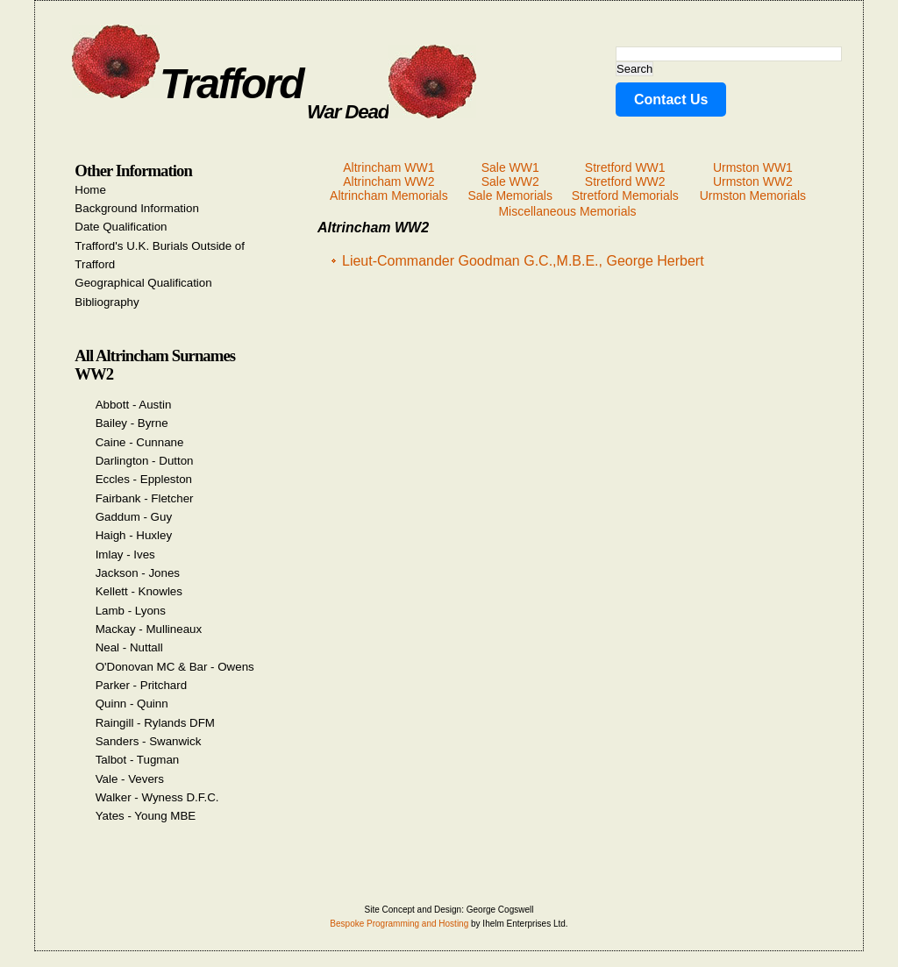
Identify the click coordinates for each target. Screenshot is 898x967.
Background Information (137, 208)
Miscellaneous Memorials (567, 211)
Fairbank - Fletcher (145, 498)
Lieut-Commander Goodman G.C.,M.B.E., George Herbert (523, 260)
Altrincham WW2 (388, 181)
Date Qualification (121, 226)
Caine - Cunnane (140, 442)
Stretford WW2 (625, 181)
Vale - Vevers (130, 779)
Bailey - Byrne (132, 423)
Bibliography (107, 302)
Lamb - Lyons (131, 610)
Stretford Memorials (625, 195)
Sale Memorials (509, 195)
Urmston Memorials (753, 195)
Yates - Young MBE (146, 815)
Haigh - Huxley (134, 535)
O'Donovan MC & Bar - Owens (175, 666)
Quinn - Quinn (132, 703)
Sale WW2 (510, 181)
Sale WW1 (510, 167)
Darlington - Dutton (145, 460)
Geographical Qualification (143, 282)
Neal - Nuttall (129, 647)
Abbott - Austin (134, 404)
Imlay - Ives (125, 554)
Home (90, 189)
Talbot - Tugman (138, 759)
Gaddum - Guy (134, 516)
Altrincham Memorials (389, 195)
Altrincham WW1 (388, 167)
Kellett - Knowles (139, 591)
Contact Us (671, 99)
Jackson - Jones (138, 572)
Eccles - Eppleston (144, 479)
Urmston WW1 (753, 167)
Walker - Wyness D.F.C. (157, 797)
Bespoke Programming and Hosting (399, 923)
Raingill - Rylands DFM (155, 722)
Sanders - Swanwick (149, 741)
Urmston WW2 (753, 181)
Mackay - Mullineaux (149, 629)
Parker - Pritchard (141, 685)
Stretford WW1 (625, 167)
